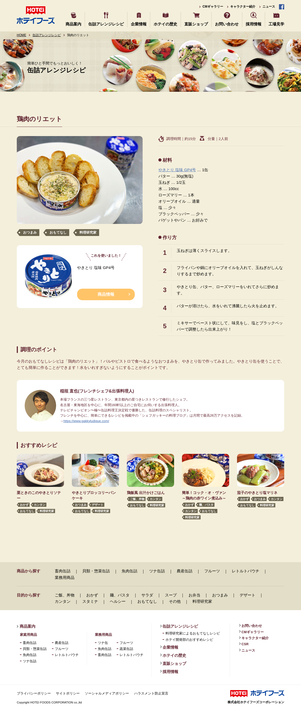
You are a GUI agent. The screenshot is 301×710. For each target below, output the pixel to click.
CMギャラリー (212, 6)
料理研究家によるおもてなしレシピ (192, 633)
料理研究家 (87, 232)
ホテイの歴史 (165, 24)
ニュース (268, 6)
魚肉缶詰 (129, 571)
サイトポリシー (68, 693)
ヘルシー (118, 601)
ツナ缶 (103, 643)
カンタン (39, 504)
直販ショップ (196, 24)
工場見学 (276, 24)
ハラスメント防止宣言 (151, 693)
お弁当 (194, 595)
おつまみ (30, 232)
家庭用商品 (28, 635)
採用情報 (253, 24)
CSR (245, 644)
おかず (24, 504)
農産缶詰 (184, 571)
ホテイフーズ (36, 15)
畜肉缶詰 (63, 571)
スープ (171, 595)
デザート (97, 504)
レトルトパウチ (245, 571)
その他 (175, 601)
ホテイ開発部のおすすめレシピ (189, 640)
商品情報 (106, 294)
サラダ (147, 595)
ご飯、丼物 (137, 499)
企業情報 (139, 24)
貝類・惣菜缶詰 (96, 571)
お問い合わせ (227, 24)
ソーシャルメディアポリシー (107, 693)
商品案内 (73, 24)
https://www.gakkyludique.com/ (86, 421)
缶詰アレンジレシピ (106, 24)
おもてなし (58, 232)
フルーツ (212, 571)
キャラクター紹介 (242, 6)
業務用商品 (64, 577)
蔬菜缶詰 (126, 649)
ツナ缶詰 (157, 571)
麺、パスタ (206, 504)
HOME (21, 35)
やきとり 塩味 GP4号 (177, 170)
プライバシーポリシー (34, 693)
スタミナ (90, 601)
